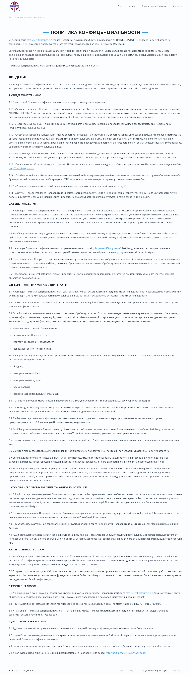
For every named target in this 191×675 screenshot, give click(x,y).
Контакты (177, 6)
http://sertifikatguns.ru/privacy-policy (126, 652)
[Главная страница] (14, 6)
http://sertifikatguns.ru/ (39, 40)
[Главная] (10, 17)
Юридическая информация (154, 6)
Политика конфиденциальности (29, 17)
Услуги (132, 6)
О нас (120, 6)
